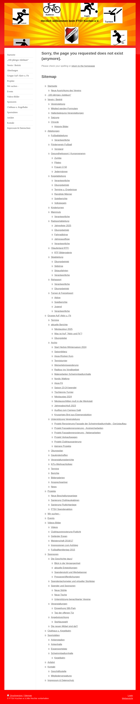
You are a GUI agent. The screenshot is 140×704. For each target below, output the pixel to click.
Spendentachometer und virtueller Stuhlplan (73, 581)
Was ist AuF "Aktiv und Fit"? (68, 333)
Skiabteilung (57, 257)
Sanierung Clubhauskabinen (65, 500)
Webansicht (127, 698)
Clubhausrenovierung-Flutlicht (66, 531)
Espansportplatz (59, 649)
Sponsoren (53, 554)
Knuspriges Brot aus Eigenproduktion (72, 414)
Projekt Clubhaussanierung (67, 441)
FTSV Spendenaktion (61, 509)
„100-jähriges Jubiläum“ (59, 95)
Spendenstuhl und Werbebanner (70, 572)
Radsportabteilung (60, 221)
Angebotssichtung (60, 617)
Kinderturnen (57, 207)
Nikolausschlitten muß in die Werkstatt (73, 401)
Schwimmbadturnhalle (62, 653)
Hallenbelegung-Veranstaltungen (67, 113)
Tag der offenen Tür (64, 612)
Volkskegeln (60, 203)
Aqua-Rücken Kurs (63, 356)
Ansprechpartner (59, 482)
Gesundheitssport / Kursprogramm (68, 153)
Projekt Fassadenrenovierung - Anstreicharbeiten (78, 428)
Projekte (52, 491)
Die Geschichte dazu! (61, 558)
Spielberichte (60, 198)
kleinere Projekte (62, 446)
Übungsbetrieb (61, 185)
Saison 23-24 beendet (65, 387)
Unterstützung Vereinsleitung (65, 419)
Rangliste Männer (63, 194)
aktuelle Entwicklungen (65, 567)
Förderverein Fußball (61, 144)
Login (130, 695)
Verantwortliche (62, 140)
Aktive (57, 297)
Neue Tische (60, 594)
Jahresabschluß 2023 (65, 405)
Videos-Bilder (54, 522)
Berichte (55, 473)
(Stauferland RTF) (60, 248)
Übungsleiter (60, 338)
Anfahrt (51, 662)
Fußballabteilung (59, 135)
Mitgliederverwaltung (61, 676)
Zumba (57, 158)
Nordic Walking (61, 378)
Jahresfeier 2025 (62, 225)
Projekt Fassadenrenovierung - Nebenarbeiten (77, 432)
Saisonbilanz (60, 351)
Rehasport (56, 279)
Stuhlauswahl (61, 622)
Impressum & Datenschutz (61, 680)
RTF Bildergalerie (63, 252)
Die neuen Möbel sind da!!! (64, 626)
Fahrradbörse (61, 234)
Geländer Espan (59, 536)
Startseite (52, 86)
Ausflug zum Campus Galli (67, 410)
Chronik (55, 122)
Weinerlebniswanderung (66, 365)
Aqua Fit (58, 383)
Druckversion (15, 695)
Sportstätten (54, 635)
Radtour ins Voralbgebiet (66, 369)
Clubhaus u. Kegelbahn (59, 631)
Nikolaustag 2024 (63, 396)
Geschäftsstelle (58, 671)
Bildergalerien (58, 477)
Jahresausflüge (62, 239)
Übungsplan (57, 450)
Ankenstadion (58, 640)
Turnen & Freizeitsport (62, 293)
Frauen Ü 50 (60, 167)
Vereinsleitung (58, 104)
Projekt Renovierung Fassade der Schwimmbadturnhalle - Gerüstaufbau (90, 423)
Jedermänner (61, 171)
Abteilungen (53, 131)
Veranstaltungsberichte (62, 459)
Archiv (54, 342)
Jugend (58, 306)
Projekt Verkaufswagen (65, 437)
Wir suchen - (54, 513)
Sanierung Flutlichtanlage (63, 504)
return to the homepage (83, 66)
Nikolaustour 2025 (63, 329)
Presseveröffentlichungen (67, 576)
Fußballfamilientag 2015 (63, 549)
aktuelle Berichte (59, 324)
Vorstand (58, 149)
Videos (54, 527)
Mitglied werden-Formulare (64, 108)
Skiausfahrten (61, 270)
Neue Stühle (60, 590)
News (54, 486)
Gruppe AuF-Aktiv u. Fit (59, 315)
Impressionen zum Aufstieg (64, 545)
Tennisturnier (60, 360)
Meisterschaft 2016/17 (62, 540)
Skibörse (58, 266)
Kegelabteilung (58, 176)
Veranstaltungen (59, 603)
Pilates (57, 162)
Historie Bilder (61, 126)
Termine (55, 320)
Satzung (55, 117)
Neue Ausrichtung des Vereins (66, 90)
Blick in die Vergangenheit (67, 563)
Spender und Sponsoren (63, 585)
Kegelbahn (59, 658)
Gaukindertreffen (59, 455)
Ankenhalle (56, 644)
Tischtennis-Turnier (63, 392)
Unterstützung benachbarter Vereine (72, 599)
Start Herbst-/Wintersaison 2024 (70, 347)
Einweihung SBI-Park (65, 608)
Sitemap (28, 695)
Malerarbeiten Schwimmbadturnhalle (72, 374)
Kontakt (51, 667)
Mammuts (56, 212)
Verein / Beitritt (55, 99)
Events (51, 518)
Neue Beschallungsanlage (64, 495)
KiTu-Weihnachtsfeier (61, 464)
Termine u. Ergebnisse (65, 189)
